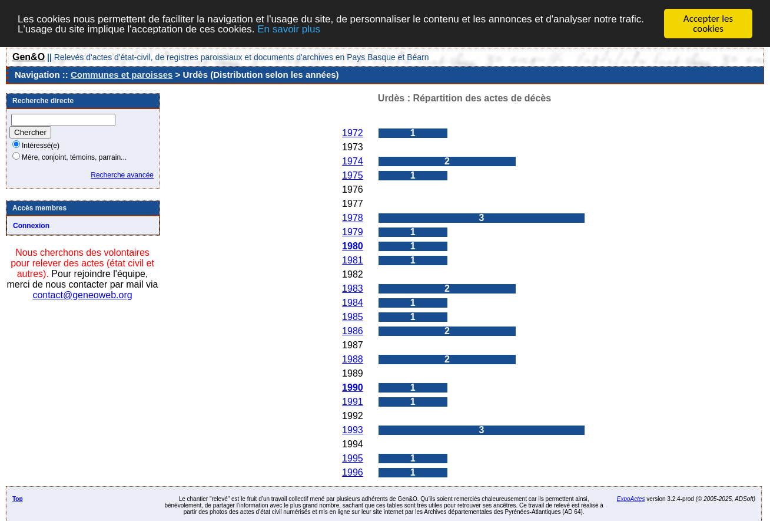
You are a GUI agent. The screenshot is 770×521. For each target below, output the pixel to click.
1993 (352, 430)
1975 (352, 175)
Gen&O (28, 57)
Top (17, 499)
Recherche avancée (122, 175)
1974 (352, 161)
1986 (352, 331)
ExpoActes (631, 499)
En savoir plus (288, 28)
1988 (352, 359)
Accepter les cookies (708, 23)
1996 (352, 472)
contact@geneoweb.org (82, 295)
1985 (352, 317)
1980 (352, 246)
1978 (352, 218)
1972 (352, 133)
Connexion (31, 226)
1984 (352, 303)
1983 (352, 288)
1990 (352, 387)
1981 (352, 260)
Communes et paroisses (121, 75)
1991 (352, 402)
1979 (352, 232)
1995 (352, 458)
